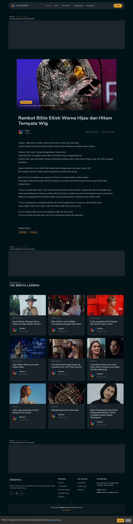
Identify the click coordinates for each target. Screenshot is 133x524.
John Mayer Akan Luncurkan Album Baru (26, 374)
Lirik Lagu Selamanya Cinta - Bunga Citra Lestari (26, 419)
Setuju (120, 520)
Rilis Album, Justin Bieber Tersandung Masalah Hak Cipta (66, 331)
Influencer (80, 489)
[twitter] (12, 493)
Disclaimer (61, 496)
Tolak (128, 520)
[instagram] (22, 493)
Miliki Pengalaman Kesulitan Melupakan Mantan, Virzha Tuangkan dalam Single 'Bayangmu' (103, 422)
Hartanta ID (67, 510)
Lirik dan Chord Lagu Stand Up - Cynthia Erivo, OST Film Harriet (66, 374)
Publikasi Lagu (82, 486)
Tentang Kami (78, 5)
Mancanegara (26, 102)
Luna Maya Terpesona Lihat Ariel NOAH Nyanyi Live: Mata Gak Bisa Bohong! (105, 375)
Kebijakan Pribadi (63, 493)
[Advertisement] (66, 34)
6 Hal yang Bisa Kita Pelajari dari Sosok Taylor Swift (104, 331)
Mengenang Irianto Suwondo (65, 418)
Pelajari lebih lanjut (55, 520)
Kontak (118, 5)
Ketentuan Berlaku (64, 489)
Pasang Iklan (90, 5)
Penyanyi (34, 240)
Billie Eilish (23, 240)
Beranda (48, 5)
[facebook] (17, 493)
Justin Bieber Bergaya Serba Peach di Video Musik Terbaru (27, 331)
